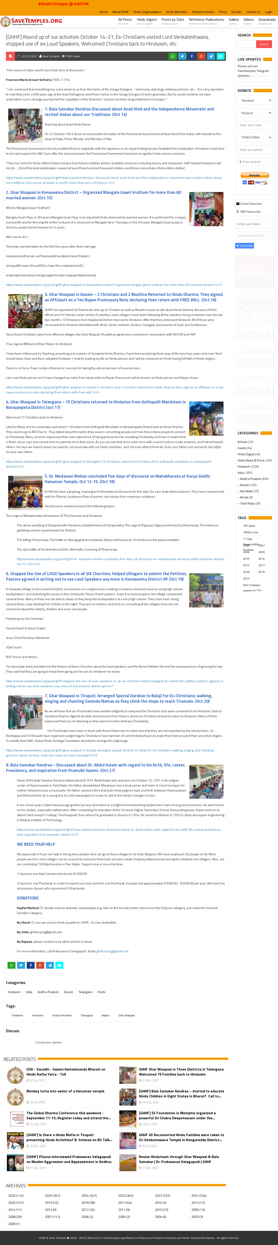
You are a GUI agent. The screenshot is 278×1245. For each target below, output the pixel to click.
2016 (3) (160, 1202)
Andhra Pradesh (48, 992)
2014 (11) (15, 1209)
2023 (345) (125, 1195)
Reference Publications (206, 21)
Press (223, 11)
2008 (246, 552)
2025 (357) (52, 1195)
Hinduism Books (203, 11)
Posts (101, 992)
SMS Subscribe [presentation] (248, 211)
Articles (243, 442)
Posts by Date (172, 21)
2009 (261, 552)
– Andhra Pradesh (250, 478)
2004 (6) (160, 1216)
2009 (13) (198, 1209)
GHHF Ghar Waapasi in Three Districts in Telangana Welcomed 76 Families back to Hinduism (181, 1072)
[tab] (249, 203)
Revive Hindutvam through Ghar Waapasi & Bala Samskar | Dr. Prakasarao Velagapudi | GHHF (179, 1159)
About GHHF (120, 11)
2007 (261, 545)
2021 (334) (199, 1195)
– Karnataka (246, 491)
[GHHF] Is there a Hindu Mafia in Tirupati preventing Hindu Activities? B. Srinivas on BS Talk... (69, 1137)
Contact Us (253, 11)
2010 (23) (161, 1209)
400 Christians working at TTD (252, 585)
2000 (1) (14, 1223)
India (29, 992)
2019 (261, 572)
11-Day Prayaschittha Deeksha (251, 539)
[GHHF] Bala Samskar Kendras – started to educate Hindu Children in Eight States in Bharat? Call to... (181, 1094)
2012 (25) (88, 1209)
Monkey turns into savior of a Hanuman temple (65, 1091)
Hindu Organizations (147, 11)
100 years (249, 525)
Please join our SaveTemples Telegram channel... (253, 71)
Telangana (85, 992)
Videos (249, 21)
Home (104, 11)
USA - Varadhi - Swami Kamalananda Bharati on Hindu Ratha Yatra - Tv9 (65, 1072)
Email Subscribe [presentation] (249, 203)
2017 (261, 565)
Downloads (267, 21)
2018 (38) (88, 1202)
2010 (246, 558)
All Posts (125, 21)
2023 (246, 578)
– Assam (244, 485)
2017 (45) (125, 1202)
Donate (236, 11)
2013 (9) (51, 1209)
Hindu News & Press (251, 460)
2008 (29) (15, 1216)
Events (242, 448)
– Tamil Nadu (246, 503)
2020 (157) (15, 1202)
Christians (17, 1015)
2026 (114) (15, 1195)
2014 (261, 558)
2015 (246, 565)
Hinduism (14, 992)
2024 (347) (89, 1195)
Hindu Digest (147, 21)
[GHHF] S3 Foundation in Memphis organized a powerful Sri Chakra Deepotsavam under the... (177, 1115)
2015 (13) (198, 1202)
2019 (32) (51, 1202)
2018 (246, 572)
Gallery (234, 21)
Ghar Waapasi (126, 1015)
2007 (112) (52, 1216)
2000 (246, 545)
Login (268, 11)
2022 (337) (162, 1195)
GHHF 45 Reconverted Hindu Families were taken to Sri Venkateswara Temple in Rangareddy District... (181, 1137)
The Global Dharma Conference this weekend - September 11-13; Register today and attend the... (68, 1115)
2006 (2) (87, 1216)
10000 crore (250, 532)
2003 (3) (197, 1216)
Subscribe (244, 245)
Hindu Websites (176, 11)
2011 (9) (124, 1209)
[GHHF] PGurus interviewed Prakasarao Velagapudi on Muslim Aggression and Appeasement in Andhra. (69, 1159)
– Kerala (243, 497)
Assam (68, 992)
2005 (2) (124, 1216)
